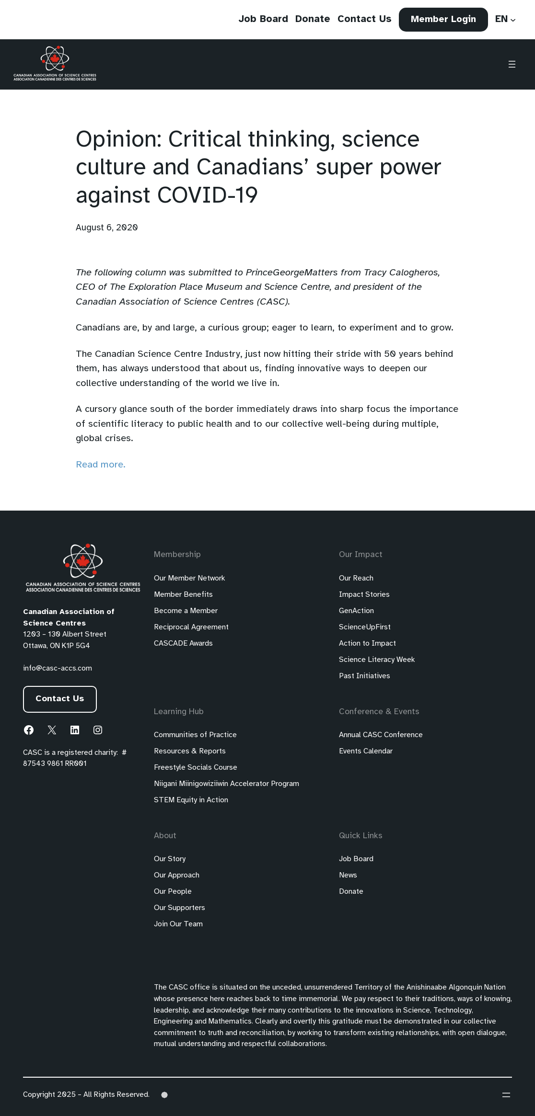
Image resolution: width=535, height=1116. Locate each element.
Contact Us (60, 699)
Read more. (101, 465)
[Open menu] (512, 64)
